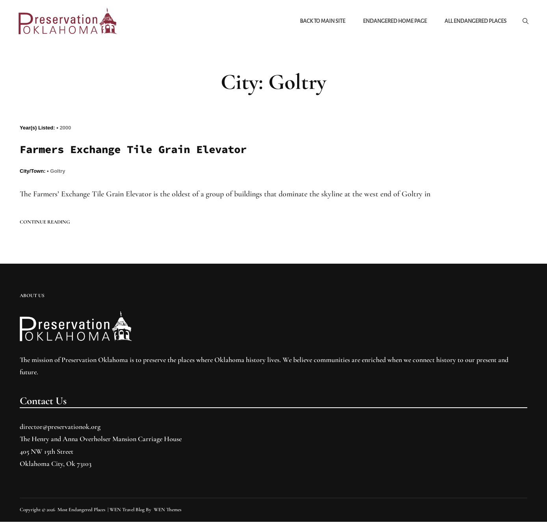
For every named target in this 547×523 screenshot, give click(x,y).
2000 (65, 129)
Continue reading (45, 223)
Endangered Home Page (394, 21)
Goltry (57, 173)
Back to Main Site (321, 21)
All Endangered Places (474, 21)
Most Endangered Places (81, 511)
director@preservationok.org (60, 427)
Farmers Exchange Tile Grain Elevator (140, 151)
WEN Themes (167, 511)
